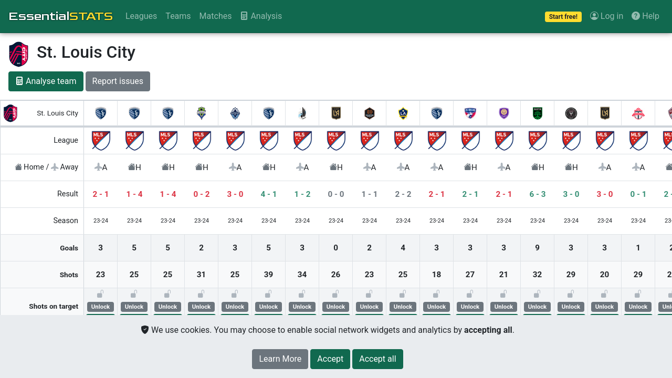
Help (645, 16)
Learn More (280, 359)
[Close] (330, 359)
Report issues (117, 81)
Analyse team (46, 81)
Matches (216, 16)
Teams (178, 16)
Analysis (261, 16)
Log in (606, 16)
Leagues (141, 16)
